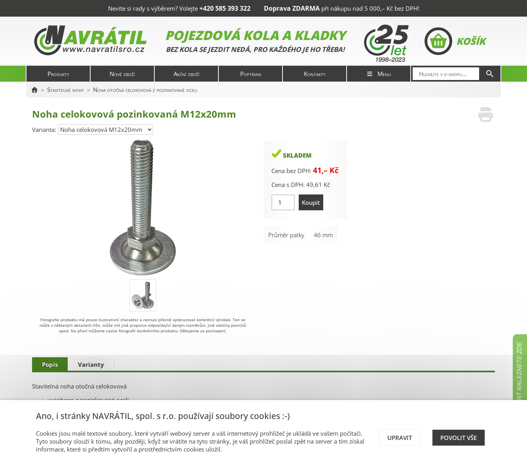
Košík (455, 41)
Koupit (311, 202)
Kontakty (315, 74)
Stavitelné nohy (65, 89)
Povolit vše (458, 438)
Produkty (58, 74)
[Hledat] (489, 74)
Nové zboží (122, 74)
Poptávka (250, 74)
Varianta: (45, 129)
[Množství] (283, 202)
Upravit (399, 438)
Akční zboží (186, 74)
